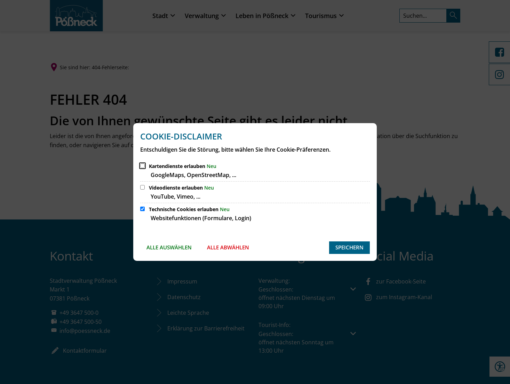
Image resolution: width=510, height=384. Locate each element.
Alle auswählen (169, 247)
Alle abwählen (228, 247)
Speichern (349, 247)
